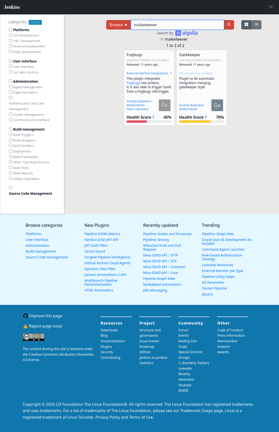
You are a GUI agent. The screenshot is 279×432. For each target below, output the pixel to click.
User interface (37, 239)
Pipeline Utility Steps (218, 276)
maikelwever (176, 39)
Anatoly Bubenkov (138, 101)
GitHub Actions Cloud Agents (107, 263)
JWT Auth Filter (96, 245)
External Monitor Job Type (222, 270)
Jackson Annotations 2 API (105, 274)
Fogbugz (133, 82)
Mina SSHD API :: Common (164, 266)
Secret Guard (94, 251)
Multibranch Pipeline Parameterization (100, 282)
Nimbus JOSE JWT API (101, 239)
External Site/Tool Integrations (147, 73)
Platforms (33, 233)
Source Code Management (47, 257)
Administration (37, 245)
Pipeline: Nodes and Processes (167, 233)
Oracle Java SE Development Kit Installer (227, 241)
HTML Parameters (98, 290)
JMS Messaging (155, 290)
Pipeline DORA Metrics (102, 233)
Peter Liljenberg (137, 109)
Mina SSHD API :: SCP (160, 261)
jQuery (207, 294)
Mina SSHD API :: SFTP (160, 255)
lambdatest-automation (162, 284)
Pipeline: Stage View (218, 233)
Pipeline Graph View (159, 278)
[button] (149, 88)
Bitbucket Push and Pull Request (162, 247)
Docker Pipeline (214, 288)
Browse (118, 24)
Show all (35, 22)
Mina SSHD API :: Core (160, 272)
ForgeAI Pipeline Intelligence (107, 257)
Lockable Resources (217, 265)
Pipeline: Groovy (156, 239)
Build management (41, 251)
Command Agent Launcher (223, 249)
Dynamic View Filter (100, 268)
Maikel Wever (135, 105)
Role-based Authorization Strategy (222, 257)
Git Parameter (213, 282)
